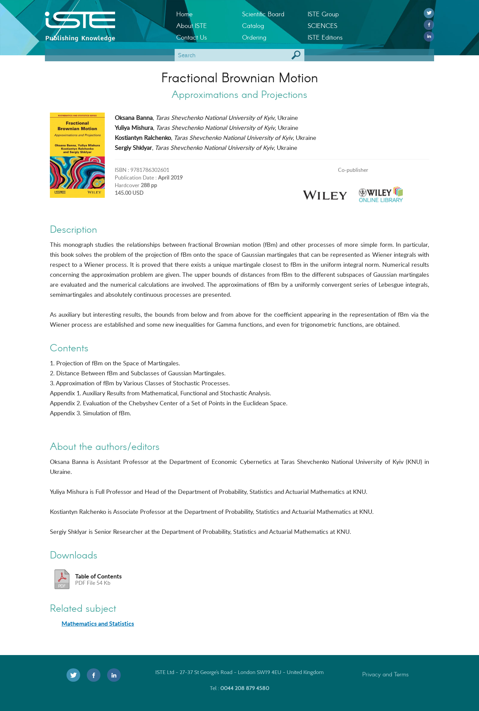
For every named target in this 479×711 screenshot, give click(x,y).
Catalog (253, 25)
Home (184, 14)
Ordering (254, 37)
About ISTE (191, 25)
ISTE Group (323, 14)
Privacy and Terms (385, 674)
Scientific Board (263, 14)
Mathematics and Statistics (98, 623)
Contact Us (191, 37)
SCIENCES (322, 25)
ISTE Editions (325, 37)
